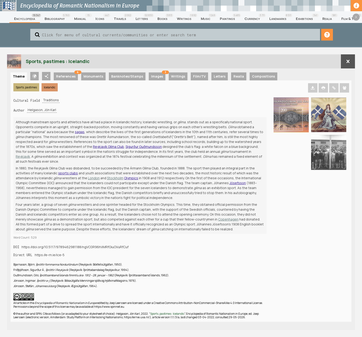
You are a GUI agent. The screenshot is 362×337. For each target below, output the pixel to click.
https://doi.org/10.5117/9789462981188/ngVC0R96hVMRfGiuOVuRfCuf (75, 247)
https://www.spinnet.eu (109, 307)
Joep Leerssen (118, 303)
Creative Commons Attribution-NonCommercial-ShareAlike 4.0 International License (208, 303)
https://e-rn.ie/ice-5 (50, 255)
